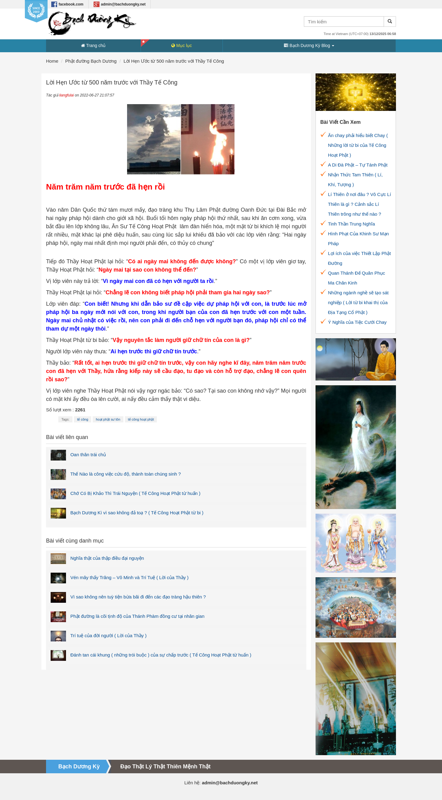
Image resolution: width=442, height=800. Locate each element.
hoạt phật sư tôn (108, 419)
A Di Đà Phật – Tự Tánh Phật (358, 164)
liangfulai (66, 95)
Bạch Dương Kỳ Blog (309, 45)
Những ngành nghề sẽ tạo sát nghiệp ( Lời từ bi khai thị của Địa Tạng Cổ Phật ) (358, 302)
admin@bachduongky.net (120, 4)
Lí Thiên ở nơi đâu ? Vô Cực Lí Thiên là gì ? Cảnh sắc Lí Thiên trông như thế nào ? (359, 204)
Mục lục (181, 45)
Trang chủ (93, 45)
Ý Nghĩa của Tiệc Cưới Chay (357, 322)
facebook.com (67, 4)
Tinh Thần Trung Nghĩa (351, 223)
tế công (82, 419)
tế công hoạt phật (141, 419)
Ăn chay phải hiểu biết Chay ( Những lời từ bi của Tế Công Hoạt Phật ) (358, 145)
